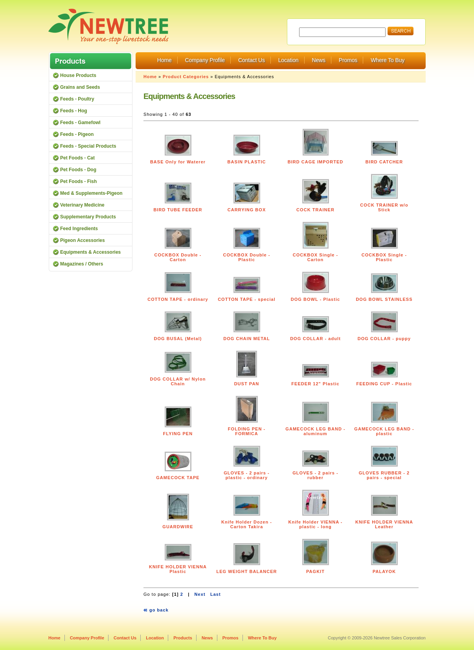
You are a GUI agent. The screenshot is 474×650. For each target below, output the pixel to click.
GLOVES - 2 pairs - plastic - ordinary (247, 475)
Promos (348, 60)
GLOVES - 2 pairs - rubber (315, 475)
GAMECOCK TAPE (177, 477)
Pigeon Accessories (82, 240)
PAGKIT (315, 571)
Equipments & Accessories (90, 252)
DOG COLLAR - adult (315, 338)
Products (182, 637)
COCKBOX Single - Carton (315, 257)
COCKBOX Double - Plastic (246, 257)
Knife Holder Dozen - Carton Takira (246, 524)
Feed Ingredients (79, 228)
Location (288, 60)
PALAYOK (384, 571)
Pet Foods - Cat (77, 158)
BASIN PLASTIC (247, 161)
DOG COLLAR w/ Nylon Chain (178, 381)
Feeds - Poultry (77, 99)
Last (215, 594)
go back (159, 610)
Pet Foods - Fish (78, 181)
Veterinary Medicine (82, 205)
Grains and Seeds (80, 87)
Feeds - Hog (73, 111)
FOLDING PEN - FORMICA (246, 431)
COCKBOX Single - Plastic (384, 257)
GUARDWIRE (177, 526)
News (318, 60)
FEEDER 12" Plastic (315, 383)
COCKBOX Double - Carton (178, 257)
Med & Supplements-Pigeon (91, 193)
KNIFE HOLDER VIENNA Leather (384, 524)
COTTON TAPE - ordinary (177, 299)
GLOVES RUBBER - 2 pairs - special (384, 475)
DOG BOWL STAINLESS (384, 299)
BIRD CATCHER (384, 161)
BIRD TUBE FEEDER (177, 209)
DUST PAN (246, 383)
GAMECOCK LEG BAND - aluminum (315, 431)
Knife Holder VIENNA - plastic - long (315, 524)
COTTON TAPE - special (247, 299)
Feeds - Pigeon (77, 134)
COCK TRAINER (315, 209)
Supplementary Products (88, 217)
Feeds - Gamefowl (80, 122)
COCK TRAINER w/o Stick (384, 207)
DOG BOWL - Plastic (315, 299)
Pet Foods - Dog (78, 169)
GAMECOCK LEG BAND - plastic (384, 431)
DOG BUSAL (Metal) (178, 338)
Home (164, 60)
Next (200, 594)
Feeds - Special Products (88, 146)
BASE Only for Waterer (178, 161)
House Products (78, 75)
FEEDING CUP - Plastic (384, 383)
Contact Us (251, 60)
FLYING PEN (178, 433)
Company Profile (205, 60)
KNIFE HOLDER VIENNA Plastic (178, 569)
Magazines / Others (81, 264)
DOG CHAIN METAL (246, 338)
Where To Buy (387, 60)
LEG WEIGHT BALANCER (246, 571)
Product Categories (186, 76)
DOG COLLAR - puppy (384, 338)
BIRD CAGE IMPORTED (316, 161)
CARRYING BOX (247, 209)
